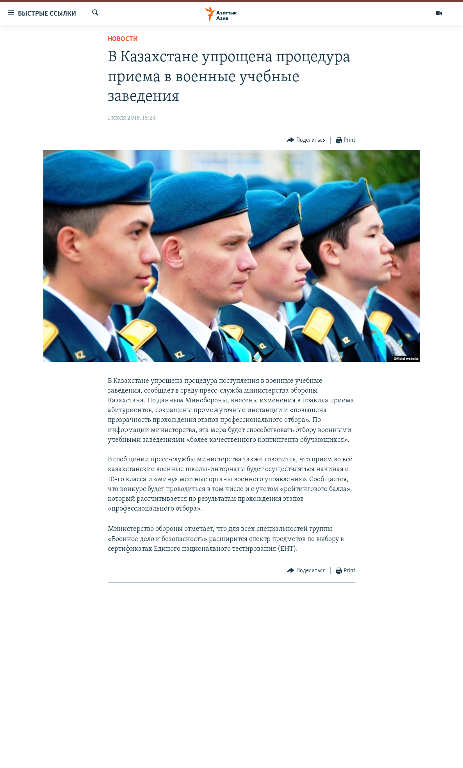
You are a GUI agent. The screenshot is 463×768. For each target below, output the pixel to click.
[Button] (306, 140)
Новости (123, 39)
